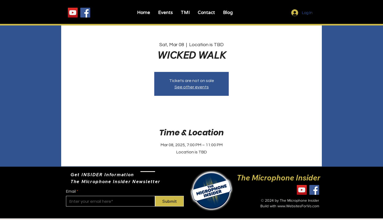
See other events (191, 87)
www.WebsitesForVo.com (298, 206)
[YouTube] (73, 13)
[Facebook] (85, 13)
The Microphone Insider (278, 177)
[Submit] (169, 201)
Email (71, 191)
